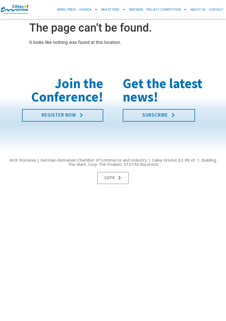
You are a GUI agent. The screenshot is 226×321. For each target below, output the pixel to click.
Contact (216, 9)
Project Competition (166, 9)
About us (197, 9)
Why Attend (113, 9)
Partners (136, 9)
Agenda (88, 9)
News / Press (66, 9)
